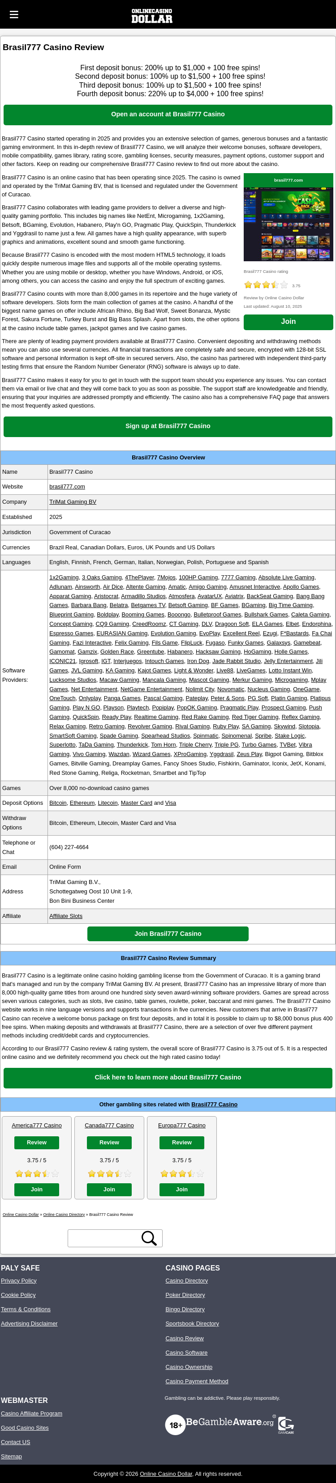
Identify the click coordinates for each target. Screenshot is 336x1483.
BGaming (253, 605)
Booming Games (143, 614)
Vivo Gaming (89, 754)
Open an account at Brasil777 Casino (168, 114)
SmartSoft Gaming (72, 735)
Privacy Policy (19, 1280)
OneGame (306, 689)
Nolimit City (199, 689)
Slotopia (308, 726)
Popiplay (162, 707)
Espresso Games (71, 633)
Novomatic (230, 689)
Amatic (177, 586)
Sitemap (11, 1456)
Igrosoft (88, 661)
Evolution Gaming (173, 633)
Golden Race (117, 651)
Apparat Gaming (70, 596)
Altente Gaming (145, 586)
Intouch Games (164, 661)
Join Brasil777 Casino (168, 933)
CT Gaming (183, 623)
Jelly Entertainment (288, 661)
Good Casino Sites (25, 1427)
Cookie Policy (18, 1295)
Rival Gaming (192, 726)
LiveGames (251, 670)
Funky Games (246, 642)
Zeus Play (249, 754)
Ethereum (82, 802)
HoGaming (257, 651)
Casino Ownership (189, 1367)
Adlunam (60, 586)
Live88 (224, 670)
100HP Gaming (198, 577)
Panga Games (122, 698)
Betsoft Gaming (188, 605)
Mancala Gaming (164, 679)
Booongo (179, 614)
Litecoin (107, 802)
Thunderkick (132, 744)
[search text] (105, 1238)
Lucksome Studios (72, 679)
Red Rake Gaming (204, 717)
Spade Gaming (119, 735)
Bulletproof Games (217, 614)
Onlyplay (90, 698)
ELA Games (267, 623)
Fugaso (215, 642)
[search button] (149, 1238)
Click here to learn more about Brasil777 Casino (168, 1077)
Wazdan (118, 754)
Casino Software (187, 1352)
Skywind (285, 726)
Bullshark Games (266, 614)
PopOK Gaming (197, 707)
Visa (171, 802)
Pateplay (197, 698)
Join (288, 321)
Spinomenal (236, 735)
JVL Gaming (87, 670)
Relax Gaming (67, 726)
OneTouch (62, 698)
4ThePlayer (139, 577)
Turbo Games (259, 744)
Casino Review (185, 1338)
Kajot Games (154, 670)
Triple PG (227, 744)
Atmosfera (181, 596)
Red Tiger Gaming (255, 717)
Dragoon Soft (232, 623)
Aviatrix (234, 596)
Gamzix (87, 651)
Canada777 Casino (109, 1125)
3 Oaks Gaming (102, 577)
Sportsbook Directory (192, 1323)
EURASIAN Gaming (122, 633)
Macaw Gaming (119, 679)
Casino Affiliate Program (31, 1413)
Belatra (119, 605)
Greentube (150, 651)
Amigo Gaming (208, 586)
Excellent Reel (241, 633)
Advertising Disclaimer (29, 1323)
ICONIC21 (62, 661)
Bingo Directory (185, 1309)
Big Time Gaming (291, 605)
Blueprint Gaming (71, 614)
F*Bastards (294, 633)
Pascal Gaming (163, 698)
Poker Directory (185, 1295)
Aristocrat (106, 596)
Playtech (138, 707)
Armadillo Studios (143, 596)
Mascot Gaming (209, 679)
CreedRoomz (149, 623)
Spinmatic (205, 735)
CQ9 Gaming (112, 623)
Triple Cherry (195, 744)
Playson (113, 707)
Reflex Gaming (301, 717)
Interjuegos (127, 661)
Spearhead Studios (165, 735)
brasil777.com (288, 180)
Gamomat (61, 651)
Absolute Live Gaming (286, 577)
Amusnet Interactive (254, 586)
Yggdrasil (221, 754)
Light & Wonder (193, 670)
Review (37, 1142)
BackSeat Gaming (270, 596)
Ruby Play (225, 726)
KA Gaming (120, 670)
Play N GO (86, 707)
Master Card (136, 802)
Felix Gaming (131, 642)
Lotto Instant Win (290, 670)
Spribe (263, 735)
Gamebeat (306, 642)
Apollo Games (301, 586)
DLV (207, 623)
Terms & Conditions (26, 1309)
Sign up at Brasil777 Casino (168, 425)
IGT (105, 661)
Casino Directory (187, 1280)
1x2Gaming (63, 577)
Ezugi (270, 633)
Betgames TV (148, 605)
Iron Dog (198, 661)
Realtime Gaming (156, 717)
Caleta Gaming (310, 614)
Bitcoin (57, 802)
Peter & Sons (228, 698)
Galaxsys (278, 642)
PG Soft (258, 698)
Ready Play (116, 717)
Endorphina (316, 623)
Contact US (15, 1442)
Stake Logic (290, 735)
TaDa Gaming (96, 744)
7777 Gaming (238, 577)
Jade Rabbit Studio (236, 661)
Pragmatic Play (239, 707)
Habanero (180, 651)
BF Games (224, 605)
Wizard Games (152, 754)
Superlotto (62, 744)
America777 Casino (37, 1125)
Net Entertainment (94, 689)
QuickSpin (86, 717)
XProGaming (190, 754)
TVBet (288, 744)
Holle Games (291, 651)
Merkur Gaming (252, 679)
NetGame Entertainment (151, 689)
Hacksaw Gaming (218, 651)
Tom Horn (163, 744)
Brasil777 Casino (214, 1104)
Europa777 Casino (182, 1125)
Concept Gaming (70, 623)
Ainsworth (87, 586)
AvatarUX (210, 596)
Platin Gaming (289, 698)
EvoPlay (209, 633)
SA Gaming (256, 726)
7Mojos (166, 577)
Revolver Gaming (150, 726)
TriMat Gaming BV (72, 501)
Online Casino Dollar (166, 1473)
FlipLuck (191, 642)
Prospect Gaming (284, 707)
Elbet (292, 623)
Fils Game (165, 642)
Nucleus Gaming (269, 689)
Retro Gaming (107, 726)
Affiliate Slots (65, 916)
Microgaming (291, 679)
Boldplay (107, 614)
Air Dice (113, 586)
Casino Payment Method (197, 1381)
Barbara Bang (89, 605)
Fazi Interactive (92, 642)
